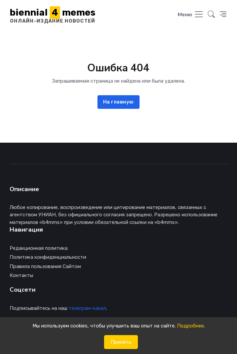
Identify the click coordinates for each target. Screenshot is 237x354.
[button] (211, 15)
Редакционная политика (39, 248)
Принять (121, 342)
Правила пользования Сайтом (45, 266)
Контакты (21, 275)
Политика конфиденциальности (48, 257)
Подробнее (190, 326)
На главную (118, 102)
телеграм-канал (87, 308)
